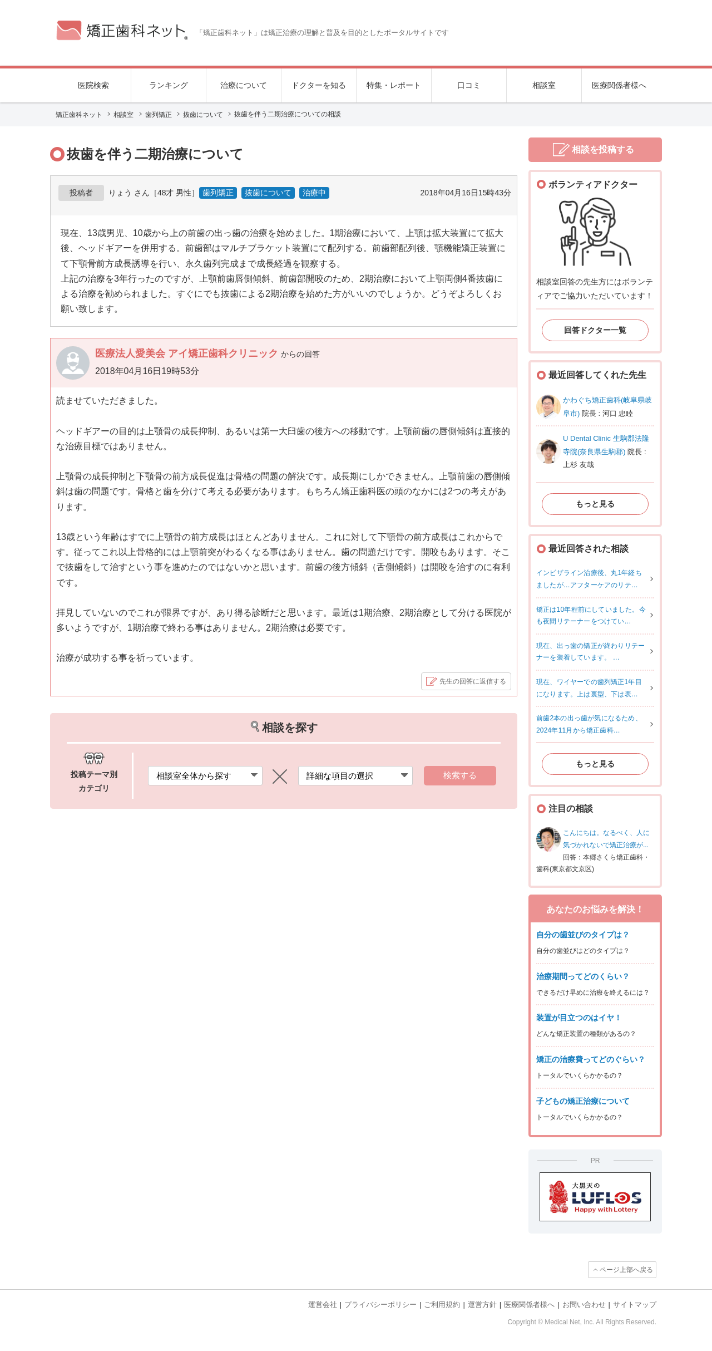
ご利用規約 (442, 1304)
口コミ (469, 85)
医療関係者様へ (619, 85)
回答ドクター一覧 (595, 330)
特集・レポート (394, 85)
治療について (243, 85)
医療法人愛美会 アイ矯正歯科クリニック (188, 353)
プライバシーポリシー (380, 1304)
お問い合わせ (584, 1304)
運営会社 (322, 1304)
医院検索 (93, 85)
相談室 (544, 85)
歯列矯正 (218, 192)
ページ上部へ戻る (626, 1270)
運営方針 (482, 1304)
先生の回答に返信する (472, 681)
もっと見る (595, 503)
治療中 (314, 192)
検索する (460, 775)
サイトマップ (634, 1304)
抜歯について (268, 192)
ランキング (168, 85)
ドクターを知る (318, 85)
